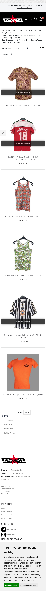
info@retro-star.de (24, 8)
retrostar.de (8, 535)
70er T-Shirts (9, 420)
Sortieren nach (7, 48)
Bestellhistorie (6, 512)
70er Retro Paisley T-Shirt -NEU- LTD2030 (23, 105)
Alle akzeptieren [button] (11, 585)
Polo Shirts (8, 425)
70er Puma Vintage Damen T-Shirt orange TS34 (23, 394)
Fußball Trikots (9, 433)
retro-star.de (8, 529)
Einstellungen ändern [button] (28, 585)
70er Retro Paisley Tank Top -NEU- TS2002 (23, 216)
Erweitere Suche (7, 518)
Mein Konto (5, 508)
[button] (30, 19)
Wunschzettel (6, 515)
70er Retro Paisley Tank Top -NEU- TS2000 (23, 275)
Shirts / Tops (9, 429)
